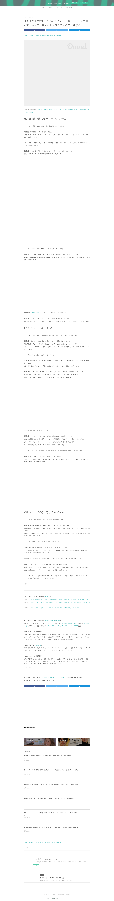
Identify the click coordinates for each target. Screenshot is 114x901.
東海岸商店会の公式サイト (70, 623)
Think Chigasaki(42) (27, 667)
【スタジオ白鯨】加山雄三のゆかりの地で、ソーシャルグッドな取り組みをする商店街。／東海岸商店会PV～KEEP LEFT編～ (55, 827)
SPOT (76, 626)
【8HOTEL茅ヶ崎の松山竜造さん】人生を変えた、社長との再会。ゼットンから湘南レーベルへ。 (48, 755)
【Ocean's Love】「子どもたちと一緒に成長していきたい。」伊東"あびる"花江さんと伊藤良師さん (49, 798)
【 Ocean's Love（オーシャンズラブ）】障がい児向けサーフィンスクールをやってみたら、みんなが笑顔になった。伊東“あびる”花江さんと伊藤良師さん (62, 812)
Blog (46, 620)
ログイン (84, 2)
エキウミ (49, 623)
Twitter (58, 620)
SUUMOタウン (52, 626)
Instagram (55, 677)
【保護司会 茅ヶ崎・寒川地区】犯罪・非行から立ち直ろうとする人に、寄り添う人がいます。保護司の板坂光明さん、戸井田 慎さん (57, 784)
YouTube (47, 597)
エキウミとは (59, 7)
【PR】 (26, 35)
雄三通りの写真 (69, 7)
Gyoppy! (60, 626)
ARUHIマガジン (68, 626)
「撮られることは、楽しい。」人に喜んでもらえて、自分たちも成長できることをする (54, 608)
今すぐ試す (74, 2)
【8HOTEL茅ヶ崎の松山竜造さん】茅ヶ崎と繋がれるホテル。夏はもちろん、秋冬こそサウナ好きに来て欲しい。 (52, 770)
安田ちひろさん (36, 312)
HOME (43, 7)
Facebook (52, 620)
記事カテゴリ (51, 7)
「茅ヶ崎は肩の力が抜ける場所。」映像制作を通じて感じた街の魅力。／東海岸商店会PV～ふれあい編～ (59, 599)
